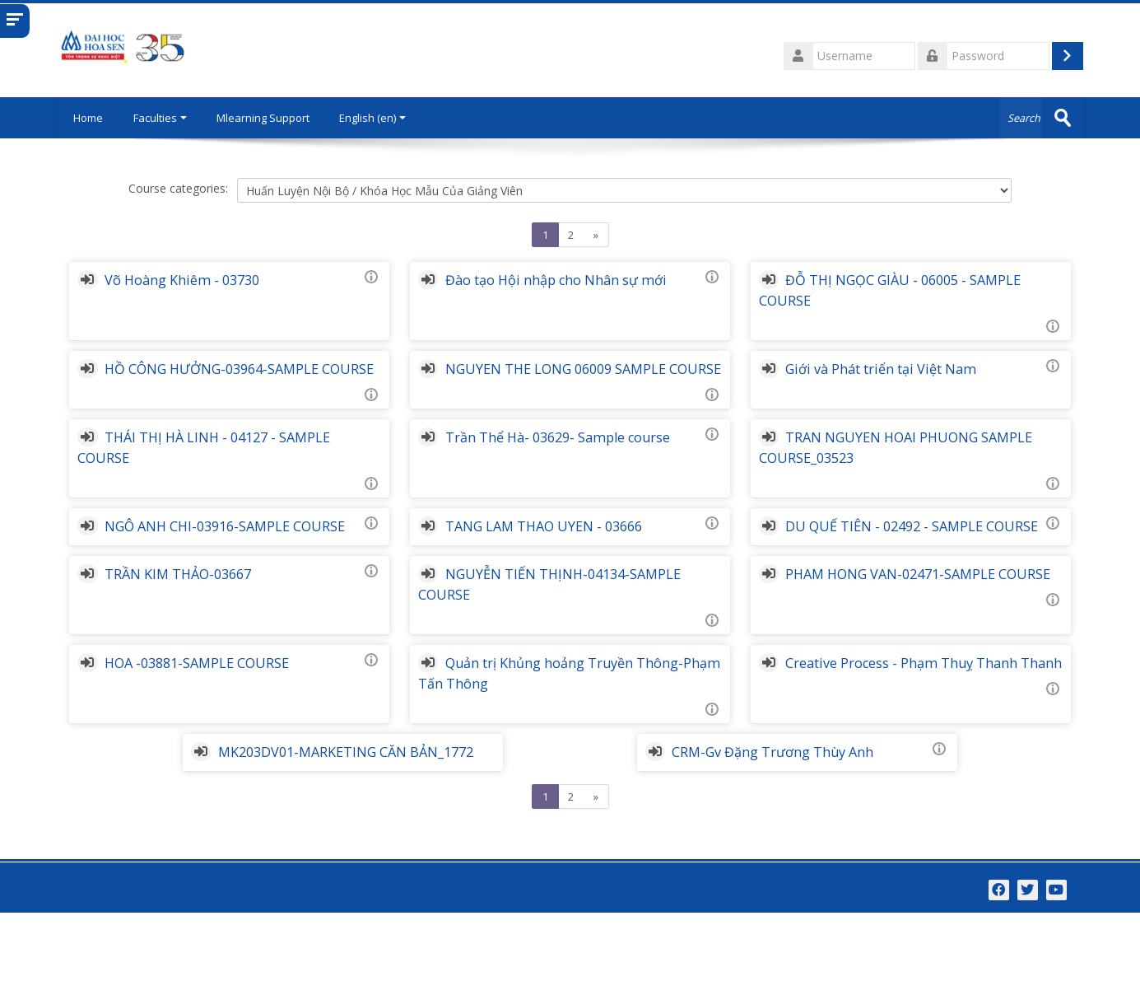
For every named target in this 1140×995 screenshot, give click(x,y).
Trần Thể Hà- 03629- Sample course (580, 458)
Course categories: (178, 188)
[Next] (596, 234)
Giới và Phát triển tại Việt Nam (892, 369)
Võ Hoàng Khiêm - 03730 (214, 280)
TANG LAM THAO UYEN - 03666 (566, 547)
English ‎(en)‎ (373, 117)
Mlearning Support (263, 117)
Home (88, 117)
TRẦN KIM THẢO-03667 (210, 636)
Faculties (161, 117)
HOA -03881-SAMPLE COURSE (229, 725)
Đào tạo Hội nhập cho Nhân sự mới (578, 280)
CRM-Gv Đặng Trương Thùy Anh (787, 814)
